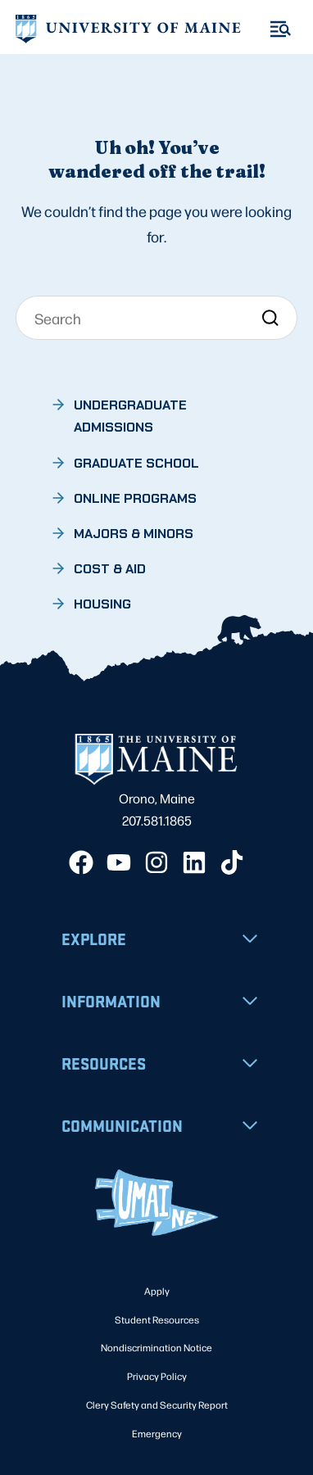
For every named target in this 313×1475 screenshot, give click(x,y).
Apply (157, 1290)
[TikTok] (232, 862)
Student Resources (157, 1319)
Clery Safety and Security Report (157, 1404)
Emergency (157, 1433)
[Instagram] (156, 862)
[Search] (156, 318)
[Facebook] (81, 862)
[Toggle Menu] (280, 29)
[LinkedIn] (194, 862)
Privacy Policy (157, 1375)
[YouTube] (119, 862)
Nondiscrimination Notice (156, 1347)
